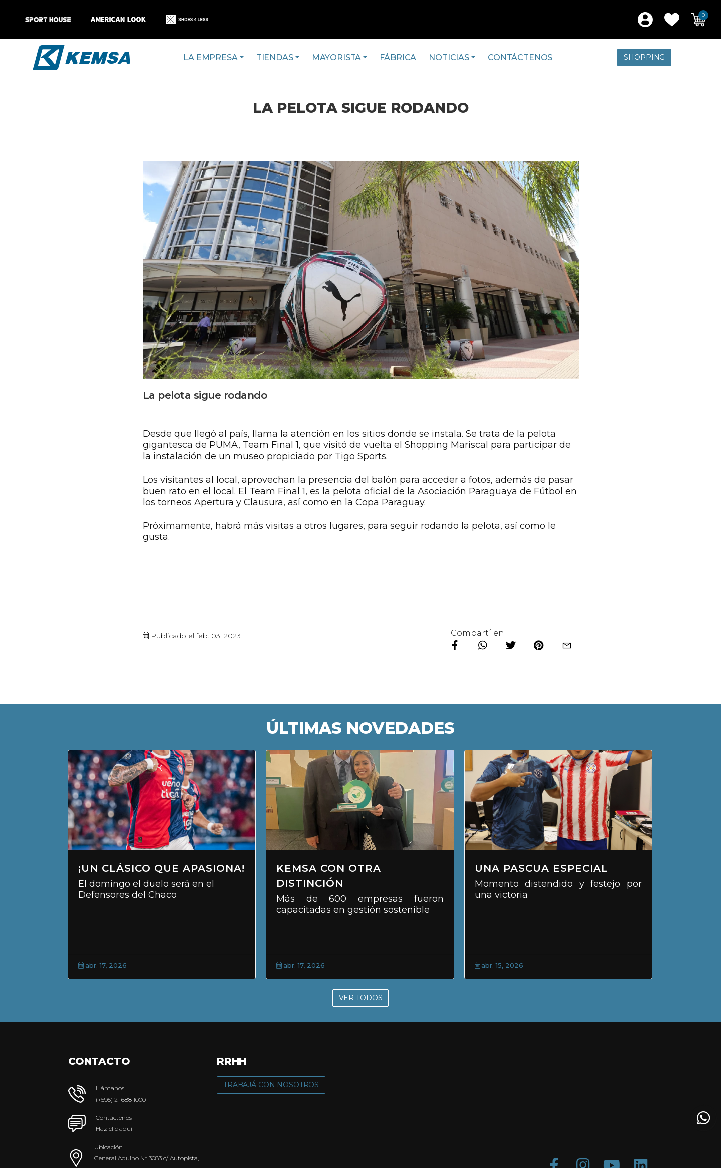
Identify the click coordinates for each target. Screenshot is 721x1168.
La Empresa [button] (210, 57)
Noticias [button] (449, 57)
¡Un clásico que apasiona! (161, 868)
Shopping (644, 57)
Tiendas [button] (274, 57)
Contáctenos (520, 57)
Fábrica (398, 57)
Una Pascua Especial (541, 868)
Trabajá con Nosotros (271, 1084)
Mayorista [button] (337, 57)
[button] (671, 19)
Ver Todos (361, 997)
